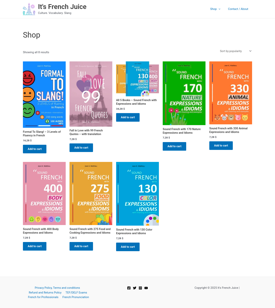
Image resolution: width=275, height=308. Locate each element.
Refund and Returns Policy (45, 292)
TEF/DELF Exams (76, 292)
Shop (218, 9)
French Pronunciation (75, 297)
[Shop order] (235, 51)
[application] (221, 9)
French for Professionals (43, 297)
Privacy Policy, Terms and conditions (57, 287)
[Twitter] (134, 288)
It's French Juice (62, 7)
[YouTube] (146, 288)
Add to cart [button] (36, 149)
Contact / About (239, 9)
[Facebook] (129, 288)
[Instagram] (140, 288)
